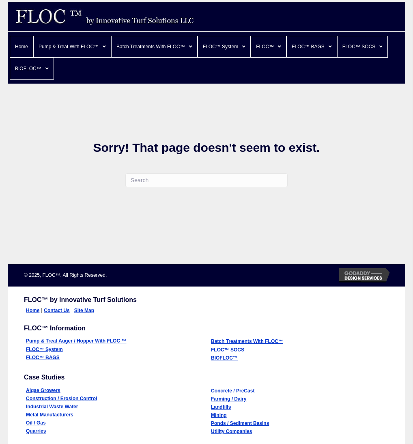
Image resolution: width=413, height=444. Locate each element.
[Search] (206, 180)
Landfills (221, 407)
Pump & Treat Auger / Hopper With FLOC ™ (76, 341)
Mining (219, 415)
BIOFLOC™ (224, 358)
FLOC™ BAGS (43, 357)
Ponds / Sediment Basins (240, 423)
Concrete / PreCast (232, 391)
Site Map (84, 310)
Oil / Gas (36, 423)
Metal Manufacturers (49, 415)
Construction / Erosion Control (61, 398)
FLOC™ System (44, 349)
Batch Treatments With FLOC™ (247, 341)
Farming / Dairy (228, 399)
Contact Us (56, 310)
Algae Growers (43, 390)
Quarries (36, 431)
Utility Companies (231, 431)
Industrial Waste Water (52, 407)
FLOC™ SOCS (227, 350)
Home (32, 310)
